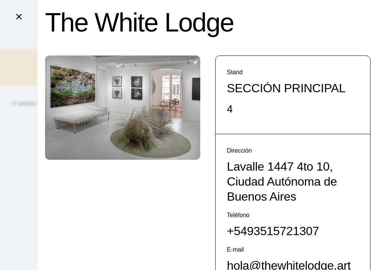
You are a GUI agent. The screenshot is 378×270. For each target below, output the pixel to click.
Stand (235, 72)
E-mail (235, 249)
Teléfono (238, 215)
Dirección (239, 150)
